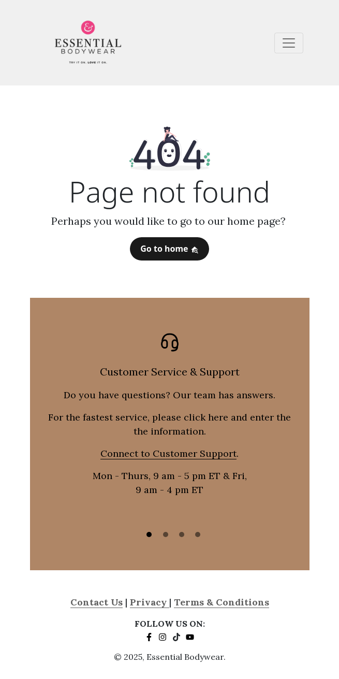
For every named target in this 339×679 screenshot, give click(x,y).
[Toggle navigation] (288, 43)
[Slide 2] (165, 534)
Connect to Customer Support (168, 453)
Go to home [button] (169, 248)
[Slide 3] (181, 534)
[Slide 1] (149, 534)
